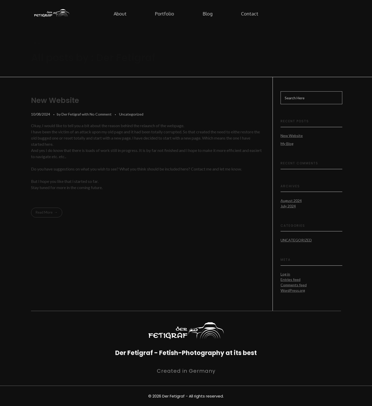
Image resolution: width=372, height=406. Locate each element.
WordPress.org (293, 290)
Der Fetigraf (71, 114)
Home (38, 43)
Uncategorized (131, 114)
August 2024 (291, 200)
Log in (285, 274)
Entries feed (290, 279)
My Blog (287, 143)
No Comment (101, 114)
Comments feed (294, 285)
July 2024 (288, 206)
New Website (55, 100)
